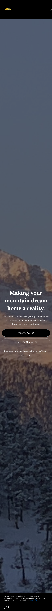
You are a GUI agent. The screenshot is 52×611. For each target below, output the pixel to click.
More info (33, 600)
